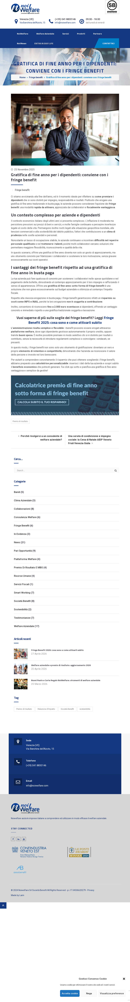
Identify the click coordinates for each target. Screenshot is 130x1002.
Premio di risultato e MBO (28, 567)
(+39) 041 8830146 (36, 765)
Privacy (90, 890)
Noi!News (21, 43)
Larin (22, 895)
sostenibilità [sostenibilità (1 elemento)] (85, 709)
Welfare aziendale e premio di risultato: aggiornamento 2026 (61, 665)
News (17, 542)
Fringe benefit (36, 77)
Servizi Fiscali (21, 584)
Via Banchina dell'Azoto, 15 (32, 22)
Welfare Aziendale (45, 33)
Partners (97, 33)
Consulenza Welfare (25, 517)
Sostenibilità (21, 609)
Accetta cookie (70, 993)
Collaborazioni (22, 508)
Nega (89, 993)
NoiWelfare (22, 33)
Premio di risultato (20, 421)
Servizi (65, 33)
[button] (123, 978)
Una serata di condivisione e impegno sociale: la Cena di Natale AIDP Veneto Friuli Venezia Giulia (90, 440)
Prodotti (81, 33)
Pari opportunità (23, 550)
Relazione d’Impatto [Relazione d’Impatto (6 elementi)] (46, 709)
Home (23, 77)
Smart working (22, 592)
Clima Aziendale (23, 500)
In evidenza (20, 534)
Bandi (17, 492)
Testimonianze (22, 617)
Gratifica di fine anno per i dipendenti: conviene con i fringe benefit (59, 177)
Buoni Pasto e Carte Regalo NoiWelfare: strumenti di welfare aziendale (65, 680)
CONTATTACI (109, 43)
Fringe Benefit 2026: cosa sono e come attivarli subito (57, 650)
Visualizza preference (112, 993)
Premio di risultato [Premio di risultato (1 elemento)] (24, 709)
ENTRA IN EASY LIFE (43, 43)
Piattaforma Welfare (25, 559)
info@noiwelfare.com (65, 22)
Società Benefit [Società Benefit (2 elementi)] (67, 709)
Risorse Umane (22, 575)
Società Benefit (22, 601)
